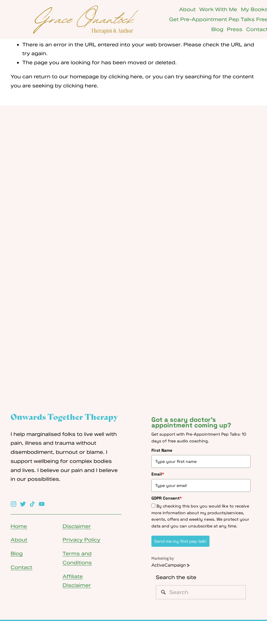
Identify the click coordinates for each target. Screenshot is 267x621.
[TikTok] (32, 504)
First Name (161, 450)
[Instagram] (13, 504)
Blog (217, 29)
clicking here (125, 76)
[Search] (201, 592)
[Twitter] (23, 504)
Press (234, 29)
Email (157, 474)
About (187, 9)
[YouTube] (42, 504)
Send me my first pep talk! (180, 541)
